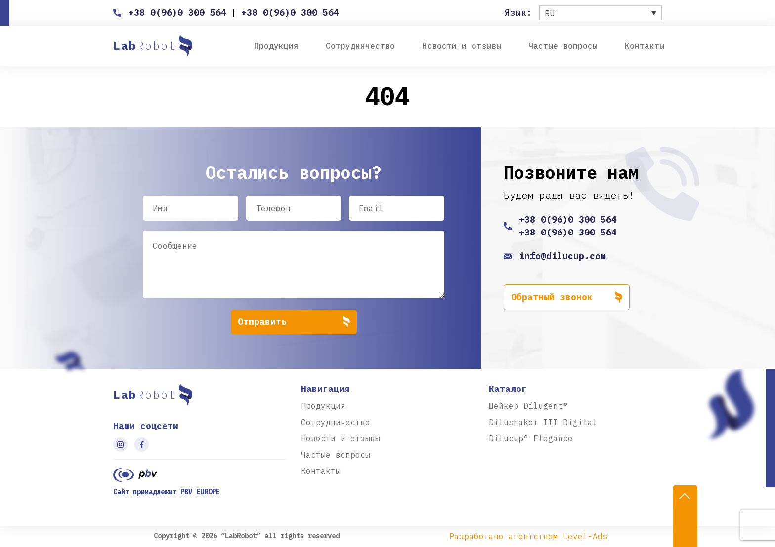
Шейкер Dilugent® (528, 406)
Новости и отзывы (461, 46)
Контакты (644, 46)
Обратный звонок (566, 297)
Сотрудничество (360, 46)
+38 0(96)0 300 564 (177, 12)
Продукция (276, 46)
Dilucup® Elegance (531, 438)
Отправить (294, 322)
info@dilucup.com (562, 256)
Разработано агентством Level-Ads (528, 536)
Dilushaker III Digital (543, 422)
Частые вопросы (563, 46)
